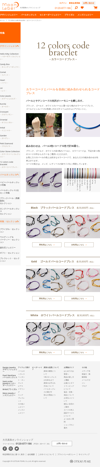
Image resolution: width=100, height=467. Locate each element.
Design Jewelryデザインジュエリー (10, 369)
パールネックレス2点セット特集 (9, 191)
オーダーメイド (37, 368)
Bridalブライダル (10, 389)
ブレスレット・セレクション (10, 259)
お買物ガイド (69, 367)
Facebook (5, 448)
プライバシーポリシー (66, 454)
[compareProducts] (89, 8)
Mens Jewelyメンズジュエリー (9, 394)
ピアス (20, 386)
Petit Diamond (6, 144)
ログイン (63, 3)
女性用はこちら (77, 244)
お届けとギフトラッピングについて (69, 386)
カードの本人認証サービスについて (69, 413)
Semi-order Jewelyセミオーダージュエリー (9, 383)
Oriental (7, 121)
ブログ (84, 386)
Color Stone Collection (10, 154)
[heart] (82, 8)
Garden (5, 136)
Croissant (7, 113)
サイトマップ (84, 454)
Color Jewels (8, 97)
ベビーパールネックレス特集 (10, 183)
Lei (3, 89)
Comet (5, 73)
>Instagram (11, 448)
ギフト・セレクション (10, 252)
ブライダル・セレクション (10, 230)
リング (20, 395)
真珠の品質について (51, 367)
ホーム (2, 20)
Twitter (17, 448)
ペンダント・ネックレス (21, 380)
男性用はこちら (45, 244)
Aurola (5, 105)
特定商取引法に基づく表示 (13, 454)
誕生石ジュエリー (8, 247)
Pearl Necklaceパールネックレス (10, 376)
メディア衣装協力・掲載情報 (86, 374)
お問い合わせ (88, 3)
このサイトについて (46, 454)
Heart (4, 81)
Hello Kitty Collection (10, 56)
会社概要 (31, 454)
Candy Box (10, 65)
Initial (6, 128)
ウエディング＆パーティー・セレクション (10, 239)
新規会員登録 (74, 3)
